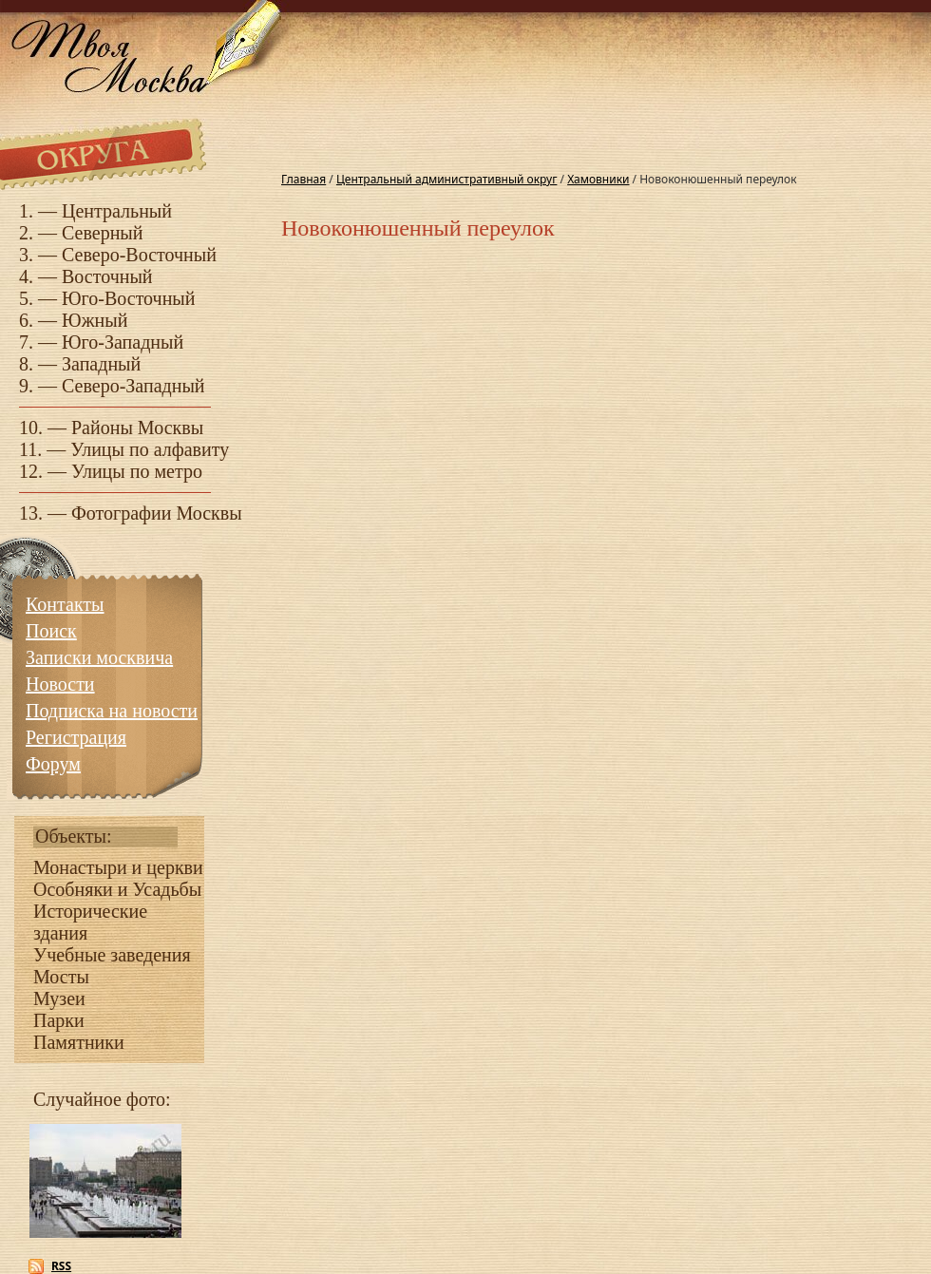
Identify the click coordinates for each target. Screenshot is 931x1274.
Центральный (117, 210)
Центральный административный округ (446, 179)
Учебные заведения (112, 954)
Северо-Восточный (139, 254)
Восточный (107, 276)
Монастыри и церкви (118, 867)
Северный (102, 232)
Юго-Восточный (129, 298)
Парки (59, 1020)
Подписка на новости (112, 710)
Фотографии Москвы (156, 513)
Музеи (59, 998)
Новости (60, 684)
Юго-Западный (122, 342)
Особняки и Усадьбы (117, 889)
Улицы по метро (136, 471)
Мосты (61, 976)
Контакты (65, 604)
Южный (94, 320)
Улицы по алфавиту (149, 449)
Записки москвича (99, 657)
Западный (101, 363)
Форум (53, 763)
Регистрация (76, 737)
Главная (303, 179)
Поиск (51, 630)
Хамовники (598, 179)
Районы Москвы (137, 427)
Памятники (78, 1042)
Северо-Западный (133, 385)
